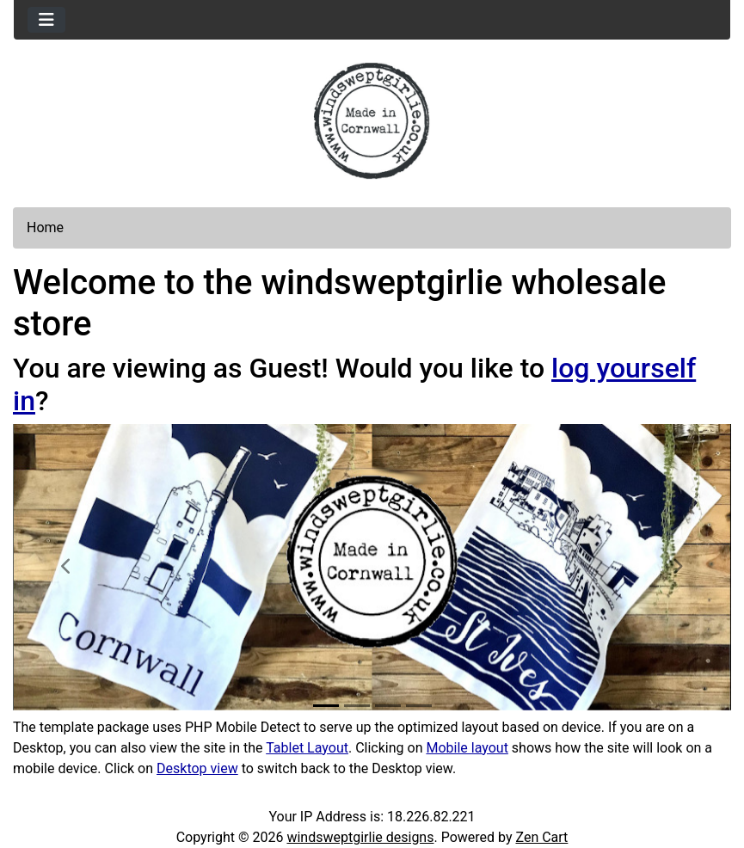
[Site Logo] (372, 121)
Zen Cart (541, 837)
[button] (66, 567)
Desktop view (197, 768)
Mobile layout (466, 748)
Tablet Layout (307, 748)
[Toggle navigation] (46, 20)
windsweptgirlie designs (359, 837)
